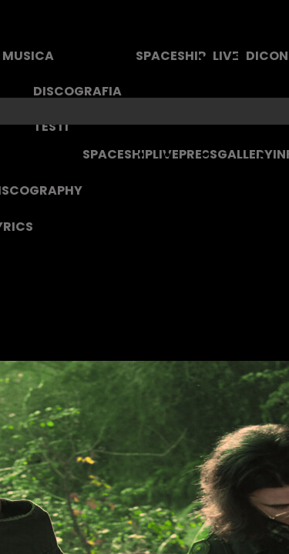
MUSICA (28, 56)
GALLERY (245, 154)
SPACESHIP (171, 56)
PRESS (198, 154)
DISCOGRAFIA (77, 91)
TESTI (51, 126)
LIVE (226, 56)
